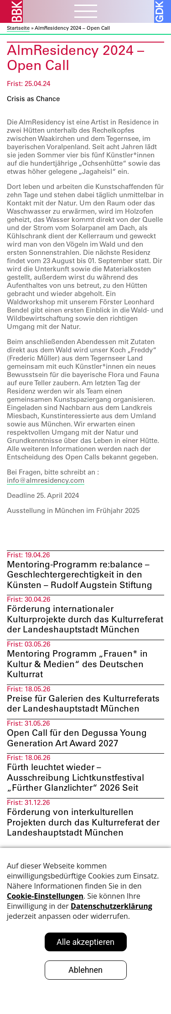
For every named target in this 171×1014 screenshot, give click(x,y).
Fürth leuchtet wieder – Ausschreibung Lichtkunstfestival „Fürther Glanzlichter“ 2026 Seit (75, 777)
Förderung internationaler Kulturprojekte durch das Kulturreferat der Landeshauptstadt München (85, 619)
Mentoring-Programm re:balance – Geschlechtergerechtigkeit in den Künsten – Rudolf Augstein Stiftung (79, 574)
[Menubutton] (85, 12)
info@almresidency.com (45, 480)
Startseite (18, 28)
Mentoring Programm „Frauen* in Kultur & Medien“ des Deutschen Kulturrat (77, 664)
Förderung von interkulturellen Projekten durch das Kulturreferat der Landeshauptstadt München (83, 822)
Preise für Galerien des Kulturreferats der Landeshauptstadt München (83, 703)
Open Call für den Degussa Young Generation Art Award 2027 (77, 738)
